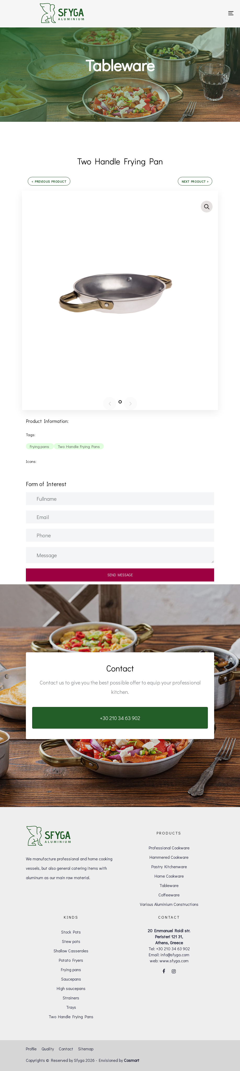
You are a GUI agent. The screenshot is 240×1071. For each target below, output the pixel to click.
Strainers (71, 997)
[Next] (130, 403)
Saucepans (71, 979)
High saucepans (71, 988)
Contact (66, 1048)
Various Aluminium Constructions (169, 904)
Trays (71, 1007)
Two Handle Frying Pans (71, 1016)
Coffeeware (169, 894)
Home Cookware (169, 876)
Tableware (169, 885)
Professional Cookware (169, 847)
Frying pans (71, 969)
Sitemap (85, 1048)
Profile (31, 1048)
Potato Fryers (71, 960)
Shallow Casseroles (71, 950)
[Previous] (109, 403)
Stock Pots (71, 932)
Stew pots (71, 941)
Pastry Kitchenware (169, 866)
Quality (48, 1048)
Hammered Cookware (169, 857)
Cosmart (131, 1060)
